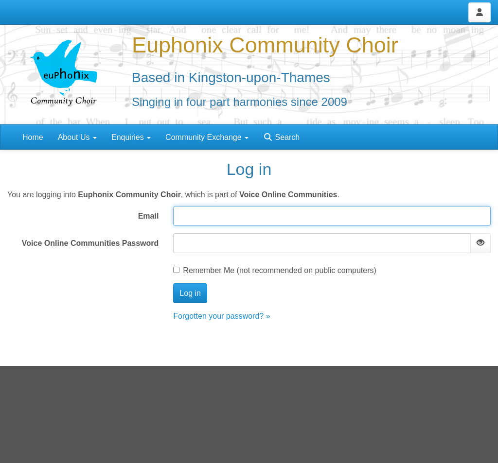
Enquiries (131, 137)
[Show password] (480, 243)
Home (32, 137)
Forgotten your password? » (221, 316)
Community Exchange (207, 137)
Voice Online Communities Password (90, 243)
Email (148, 216)
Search (281, 137)
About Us (77, 137)
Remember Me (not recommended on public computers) (274, 270)
